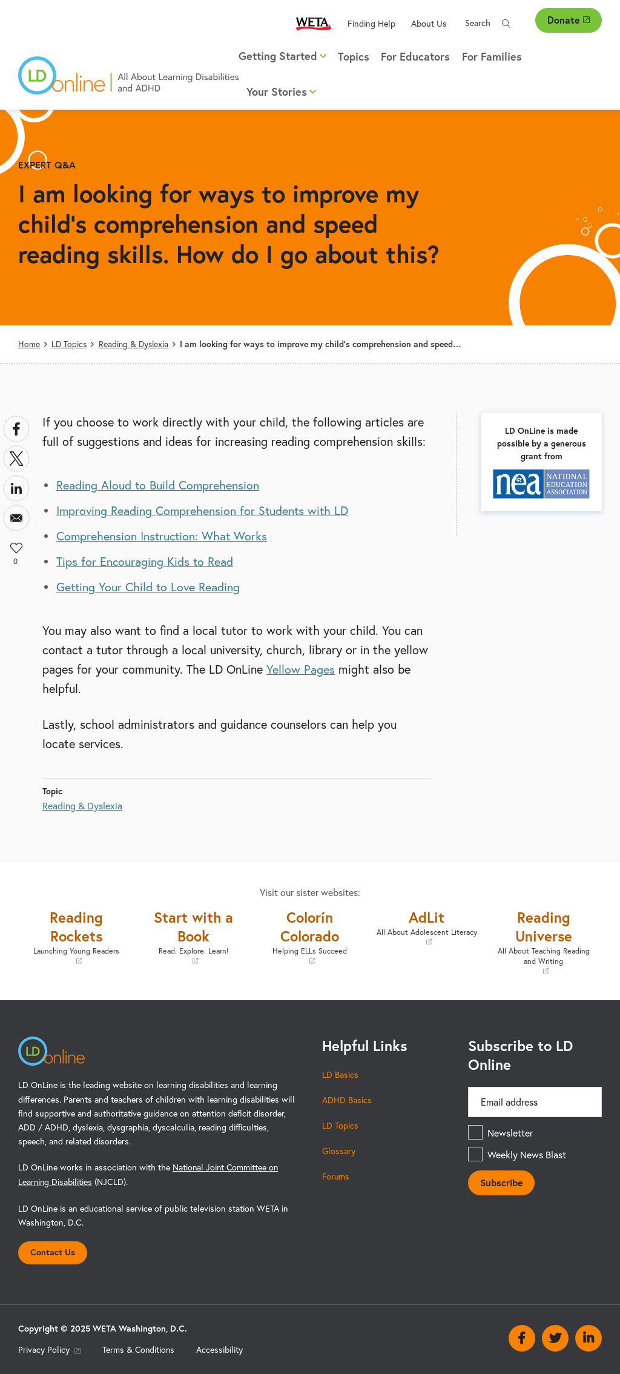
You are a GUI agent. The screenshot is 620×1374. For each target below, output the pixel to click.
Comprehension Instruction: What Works (163, 536)
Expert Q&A (47, 164)
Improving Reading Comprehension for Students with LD (204, 510)
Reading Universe (543, 941)
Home (29, 344)
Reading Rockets (76, 937)
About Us (429, 23)
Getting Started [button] (282, 55)
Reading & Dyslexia (133, 344)
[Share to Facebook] (16, 429)
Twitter (555, 1337)
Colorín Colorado (310, 937)
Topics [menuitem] (353, 56)
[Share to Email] (16, 518)
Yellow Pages (300, 669)
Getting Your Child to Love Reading (149, 587)
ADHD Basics (347, 1100)
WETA (313, 23)
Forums (336, 1176)
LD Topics (69, 344)
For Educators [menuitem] (415, 56)
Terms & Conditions (139, 1349)
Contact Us (52, 1251)
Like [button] (16, 547)
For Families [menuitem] (492, 56)
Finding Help (371, 23)
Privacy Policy (49, 1349)
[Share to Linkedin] (16, 488)
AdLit (426, 927)
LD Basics (340, 1074)
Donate (568, 19)
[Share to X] (16, 458)
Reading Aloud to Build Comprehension (158, 485)
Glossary (338, 1151)
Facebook (522, 1337)
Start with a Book (193, 937)
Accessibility (221, 1349)
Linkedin (588, 1337)
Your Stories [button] (281, 91)
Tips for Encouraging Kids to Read (145, 561)
